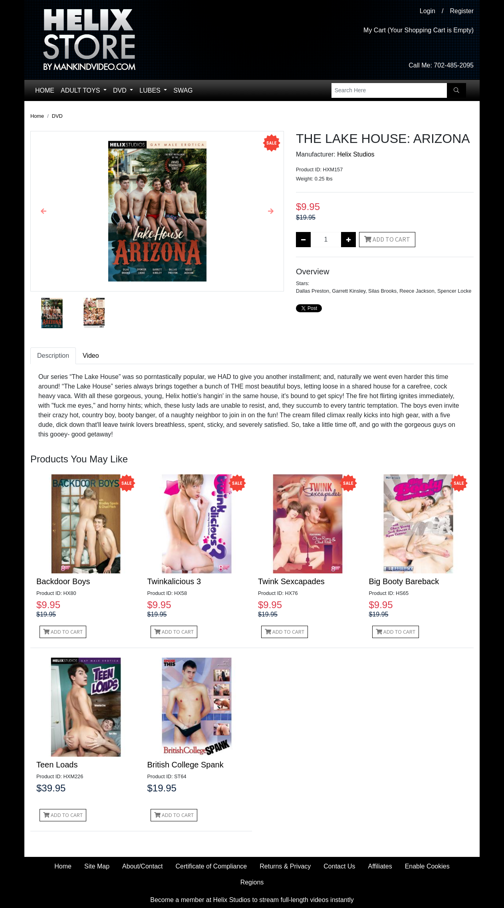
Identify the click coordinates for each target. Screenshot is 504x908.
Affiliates (380, 866)
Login (427, 11)
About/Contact (142, 866)
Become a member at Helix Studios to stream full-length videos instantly (252, 899)
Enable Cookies (427, 866)
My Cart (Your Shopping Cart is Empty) (418, 30)
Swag (182, 90)
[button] (43, 211)
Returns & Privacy (285, 866)
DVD (120, 90)
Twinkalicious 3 (174, 581)
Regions (252, 882)
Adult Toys (81, 90)
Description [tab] (53, 355)
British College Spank (185, 764)
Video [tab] (91, 355)
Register (462, 11)
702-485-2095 (454, 65)
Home (44, 90)
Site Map (96, 866)
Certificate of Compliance (211, 866)
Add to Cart (387, 239)
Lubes (150, 90)
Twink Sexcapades (291, 581)
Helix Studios (355, 154)
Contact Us (339, 866)
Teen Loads (56, 764)
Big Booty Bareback (404, 581)
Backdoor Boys (63, 581)
